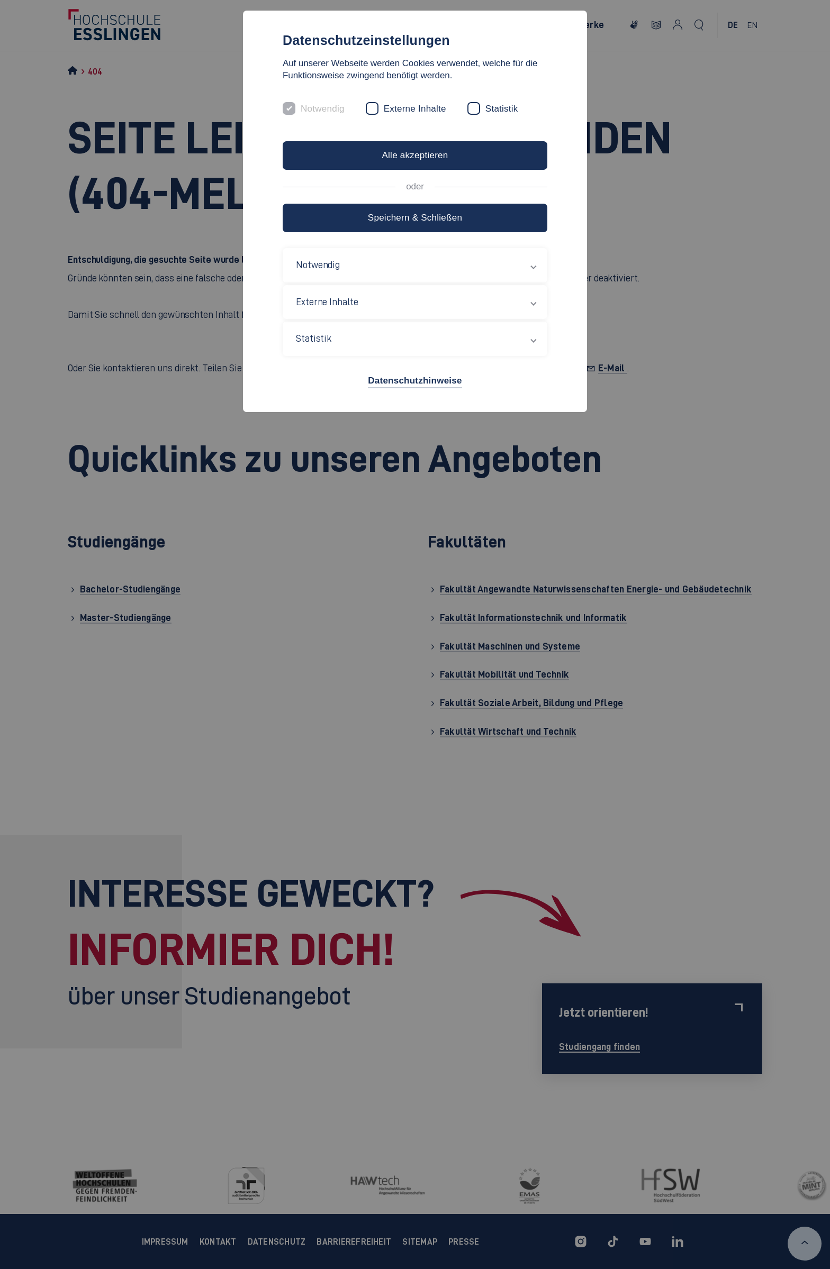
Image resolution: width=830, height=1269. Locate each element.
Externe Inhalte (415, 109)
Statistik (501, 109)
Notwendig (323, 109)
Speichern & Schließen (415, 218)
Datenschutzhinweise (415, 381)
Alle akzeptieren (415, 155)
